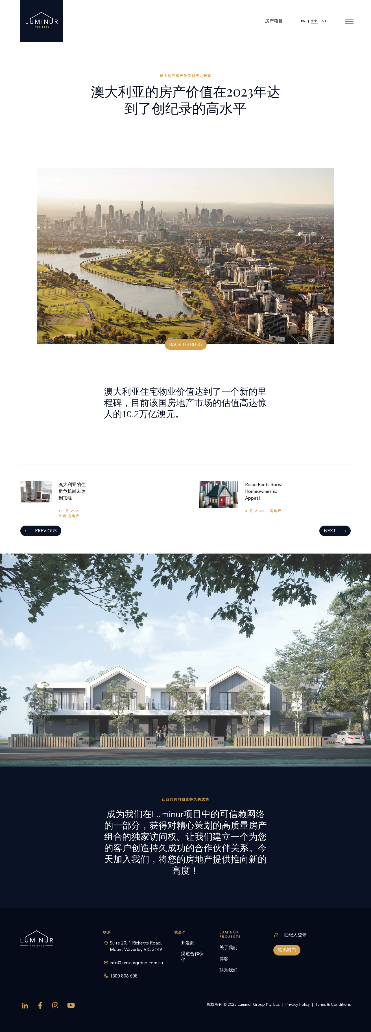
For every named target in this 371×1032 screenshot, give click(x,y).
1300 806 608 (124, 976)
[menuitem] (303, 21)
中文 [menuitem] (314, 21)
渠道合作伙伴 (192, 956)
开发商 (188, 943)
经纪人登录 (290, 935)
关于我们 (228, 947)
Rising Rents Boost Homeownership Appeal (264, 491)
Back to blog (185, 344)
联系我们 (228, 970)
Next (330, 531)
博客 (223, 958)
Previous (46, 531)
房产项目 (274, 21)
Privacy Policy (297, 1004)
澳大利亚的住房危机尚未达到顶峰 (72, 491)
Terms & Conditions (333, 1004)
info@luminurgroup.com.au (136, 962)
